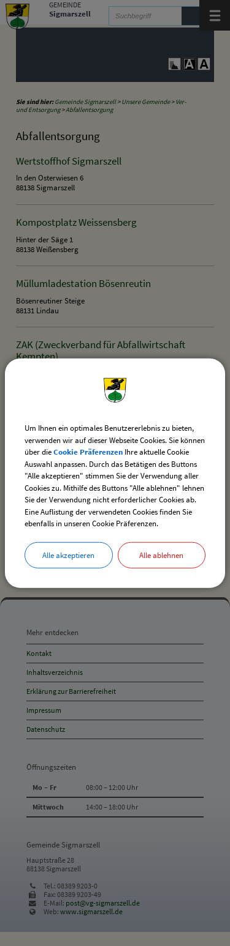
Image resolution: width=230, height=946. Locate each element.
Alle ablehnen (161, 554)
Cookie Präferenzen (88, 452)
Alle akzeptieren (68, 554)
